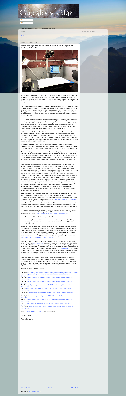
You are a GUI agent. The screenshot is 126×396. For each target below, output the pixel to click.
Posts (23, 20)
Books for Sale (25, 38)
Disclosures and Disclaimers (28, 35)
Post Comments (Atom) (34, 391)
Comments (24, 23)
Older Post (74, 388)
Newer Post (25, 388)
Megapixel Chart (64, 248)
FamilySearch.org (38, 243)
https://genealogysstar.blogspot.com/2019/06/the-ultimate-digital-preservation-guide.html (52, 272)
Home (22, 33)
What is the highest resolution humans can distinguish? (52, 213)
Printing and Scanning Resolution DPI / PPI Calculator (37, 237)
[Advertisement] (49, 373)
